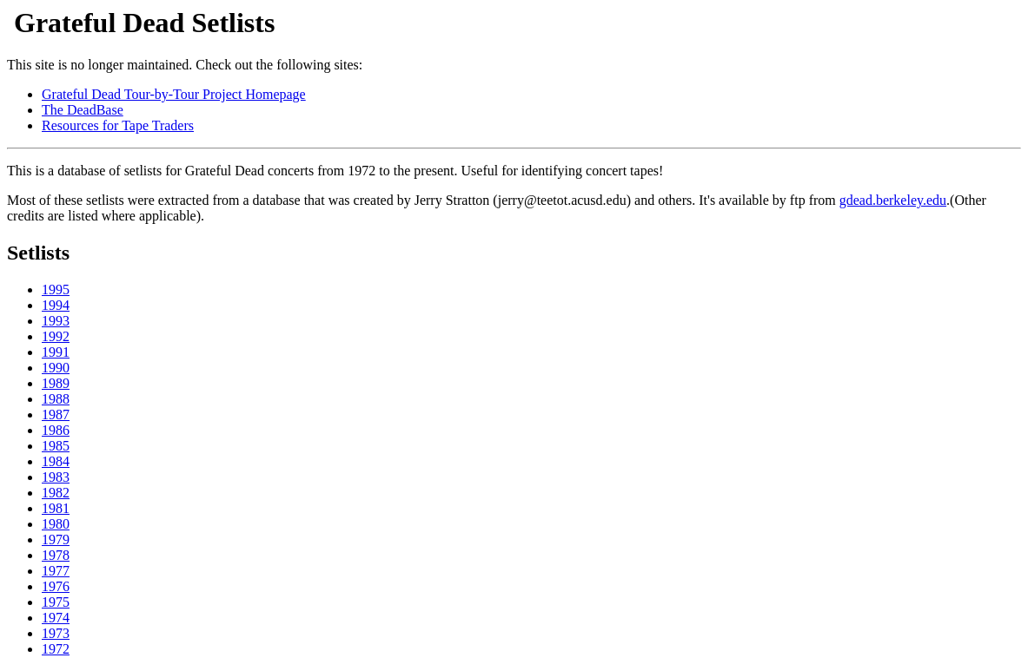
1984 (56, 461)
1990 (56, 367)
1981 (56, 508)
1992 (56, 336)
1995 (56, 289)
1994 (56, 305)
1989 (56, 383)
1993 (56, 320)
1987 (56, 414)
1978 (56, 555)
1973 (56, 633)
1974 (56, 617)
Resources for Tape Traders (118, 125)
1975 (56, 602)
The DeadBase (82, 109)
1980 (56, 523)
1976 (56, 586)
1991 (56, 352)
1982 (56, 492)
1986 (56, 430)
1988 (56, 398)
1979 (56, 539)
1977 (56, 570)
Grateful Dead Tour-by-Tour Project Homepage (174, 94)
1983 (56, 477)
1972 (56, 648)
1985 (56, 445)
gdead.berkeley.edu (892, 200)
